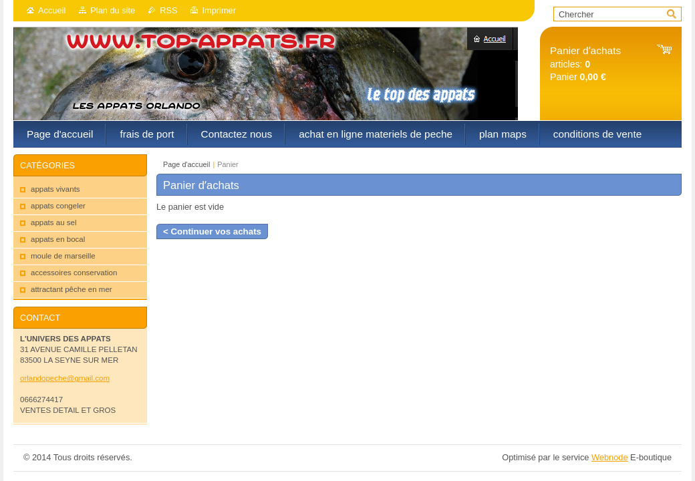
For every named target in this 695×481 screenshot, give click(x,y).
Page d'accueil (186, 164)
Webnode (609, 457)
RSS (168, 10)
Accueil (51, 10)
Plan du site (112, 10)
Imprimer (218, 10)
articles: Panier (585, 63)
